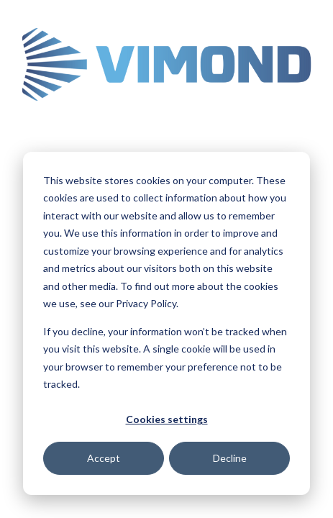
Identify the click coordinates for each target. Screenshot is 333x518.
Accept (103, 458)
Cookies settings (167, 419)
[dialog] (166, 323)
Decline (230, 458)
